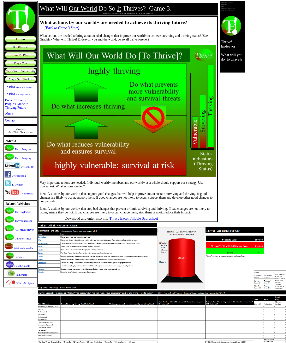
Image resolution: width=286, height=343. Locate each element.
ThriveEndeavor (23, 220)
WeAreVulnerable (23, 248)
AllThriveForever (24, 229)
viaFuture (19, 256)
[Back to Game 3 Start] (61, 28)
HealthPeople (22, 265)
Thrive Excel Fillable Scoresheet (133, 218)
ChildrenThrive (23, 238)
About (9, 114)
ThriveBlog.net (23, 149)
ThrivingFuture (23, 211)
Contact (10, 120)
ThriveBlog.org (23, 158)
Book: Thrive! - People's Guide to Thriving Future (16, 103)
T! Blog (18, 87)
